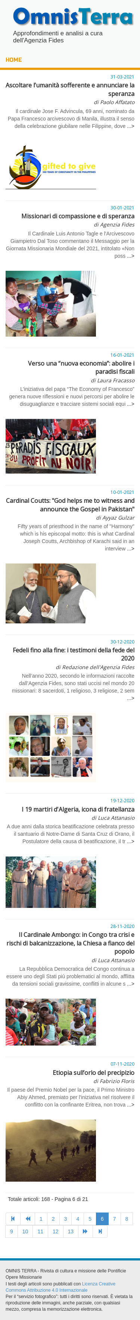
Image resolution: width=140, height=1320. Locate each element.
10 (25, 1231)
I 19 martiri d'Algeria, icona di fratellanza (78, 813)
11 (40, 1231)
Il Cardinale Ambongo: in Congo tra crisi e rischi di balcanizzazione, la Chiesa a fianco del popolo (70, 947)
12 (56, 1231)
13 (71, 1231)
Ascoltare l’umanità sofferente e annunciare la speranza (70, 93)
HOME (14, 60)
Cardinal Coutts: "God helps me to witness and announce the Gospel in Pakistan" (70, 509)
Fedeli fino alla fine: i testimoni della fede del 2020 (73, 658)
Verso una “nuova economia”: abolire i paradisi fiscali (81, 371)
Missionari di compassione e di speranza (77, 220)
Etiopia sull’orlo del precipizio (93, 1077)
